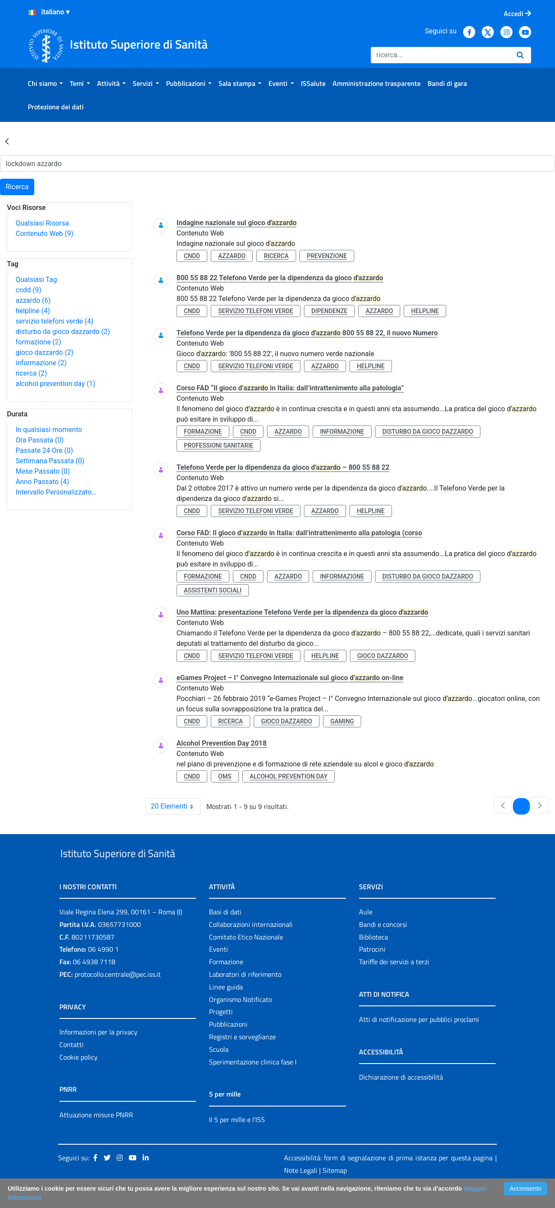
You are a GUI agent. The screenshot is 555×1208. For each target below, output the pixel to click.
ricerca (31, 373)
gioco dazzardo (44, 352)
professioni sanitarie (218, 445)
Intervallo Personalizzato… (56, 492)
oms (224, 776)
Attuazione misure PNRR (96, 1134)
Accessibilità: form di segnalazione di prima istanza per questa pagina (388, 1178)
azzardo (33, 300)
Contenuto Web (44, 233)
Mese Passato (43, 471)
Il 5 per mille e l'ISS (237, 1139)
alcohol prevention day (55, 384)
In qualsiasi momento (49, 430)
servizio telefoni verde (54, 321)
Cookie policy (78, 1077)
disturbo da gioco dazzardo (63, 331)
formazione (38, 342)
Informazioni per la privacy (98, 1052)
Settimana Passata (50, 461)
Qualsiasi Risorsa (42, 223)
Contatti (71, 1064)
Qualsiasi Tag (36, 279)
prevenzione (326, 255)
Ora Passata (40, 440)
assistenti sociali (213, 590)
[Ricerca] (440, 55)
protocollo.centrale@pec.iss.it (118, 994)
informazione (41, 363)
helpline (33, 311)
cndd (28, 290)
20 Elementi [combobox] (175, 806)
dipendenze (329, 311)
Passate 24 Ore (44, 450)
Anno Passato (42, 482)
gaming (342, 721)
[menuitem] (45, 83)
